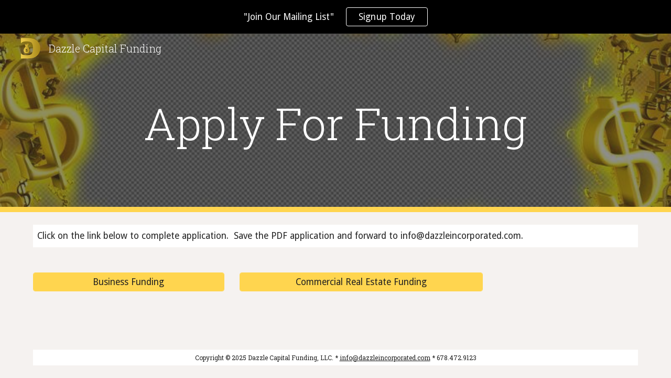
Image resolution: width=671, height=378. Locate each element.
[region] (335, 17)
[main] (335, 123)
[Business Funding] (129, 282)
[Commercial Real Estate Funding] (361, 282)
